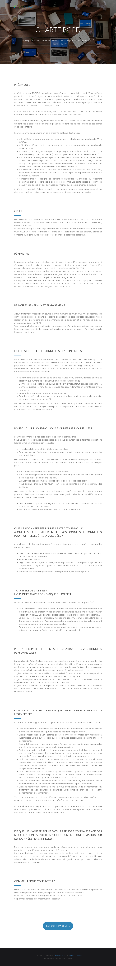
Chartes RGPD (60, 955)
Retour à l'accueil (58, 926)
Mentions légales (75, 955)
